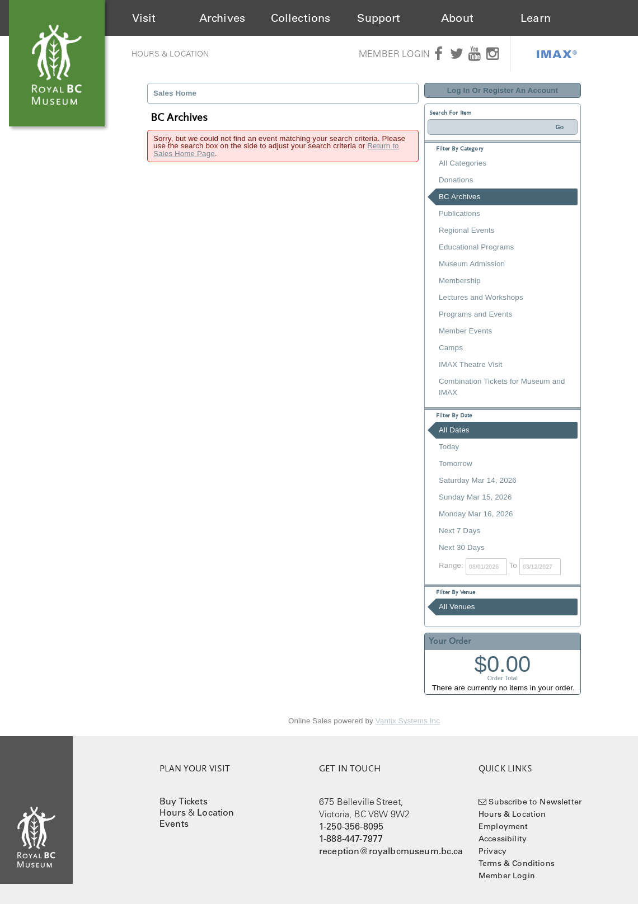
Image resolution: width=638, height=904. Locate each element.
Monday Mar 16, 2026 (476, 514)
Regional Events (466, 230)
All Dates (454, 430)
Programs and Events (475, 314)
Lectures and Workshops (481, 297)
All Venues (457, 606)
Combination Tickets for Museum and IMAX (502, 387)
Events (174, 823)
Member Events (465, 331)
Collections (301, 18)
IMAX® (557, 53)
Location (215, 812)
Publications (459, 213)
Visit (144, 18)
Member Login (394, 53)
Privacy (492, 851)
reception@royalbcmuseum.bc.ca (391, 850)
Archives (222, 18)
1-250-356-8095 (351, 826)
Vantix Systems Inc (408, 721)
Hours (173, 812)
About (457, 18)
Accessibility (502, 839)
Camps (451, 347)
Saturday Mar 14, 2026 (478, 480)
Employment (503, 826)
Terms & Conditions (516, 863)
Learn (535, 18)
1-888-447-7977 (351, 838)
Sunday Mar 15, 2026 (475, 497)
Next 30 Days (462, 547)
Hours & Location (170, 54)
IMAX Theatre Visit (471, 364)
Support (378, 18)
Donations (456, 180)
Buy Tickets (184, 801)
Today (449, 446)
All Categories (462, 163)
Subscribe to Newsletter (535, 802)
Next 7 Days (459, 530)
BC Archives (459, 196)
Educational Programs (476, 247)
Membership (460, 280)
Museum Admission (472, 264)
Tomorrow (455, 463)
